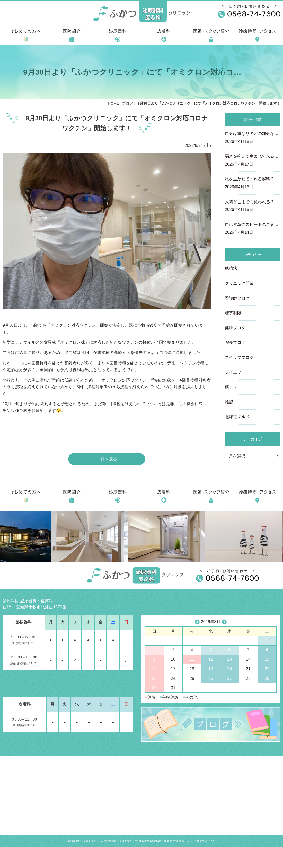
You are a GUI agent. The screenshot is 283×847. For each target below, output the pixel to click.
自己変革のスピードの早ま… (252, 229)
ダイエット (235, 372)
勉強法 (231, 268)
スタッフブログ (239, 357)
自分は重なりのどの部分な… (252, 138)
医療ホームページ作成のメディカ (195, 841)
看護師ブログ (237, 298)
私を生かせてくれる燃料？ (252, 183)
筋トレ (231, 387)
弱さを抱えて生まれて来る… (252, 160)
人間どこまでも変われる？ (252, 206)
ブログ (127, 103)
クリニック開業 (239, 283)
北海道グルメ (237, 416)
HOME (113, 103)
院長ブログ (235, 342)
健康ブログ (235, 328)
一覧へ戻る (106, 459)
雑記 (229, 402)
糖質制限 (233, 313)
